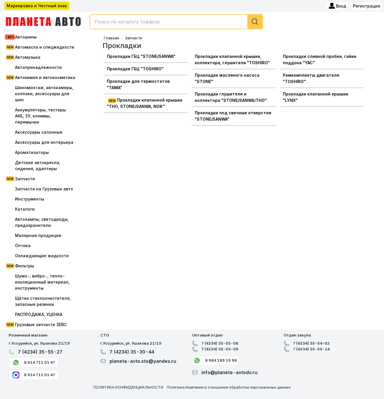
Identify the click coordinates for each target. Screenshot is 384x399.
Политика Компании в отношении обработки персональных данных (229, 387)
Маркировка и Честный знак (37, 5)
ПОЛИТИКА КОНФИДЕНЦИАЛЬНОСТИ (128, 387)
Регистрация (366, 5)
